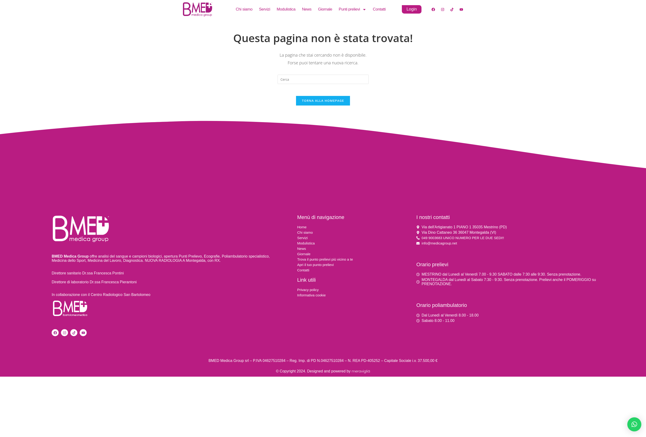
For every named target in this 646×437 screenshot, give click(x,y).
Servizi (264, 9)
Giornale (325, 9)
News (306, 9)
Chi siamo (244, 9)
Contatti (379, 9)
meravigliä (361, 373)
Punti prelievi (352, 9)
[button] (634, 424)
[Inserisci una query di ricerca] (323, 79)
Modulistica (286, 9)
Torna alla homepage (323, 103)
